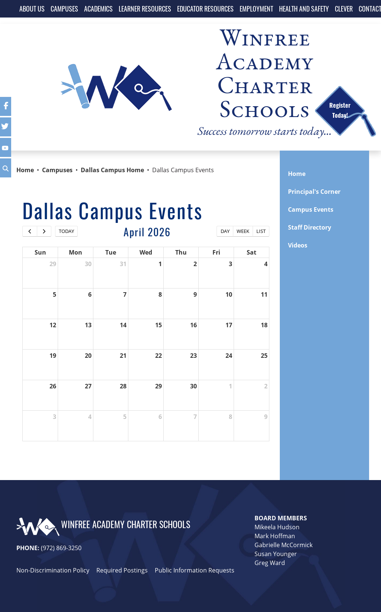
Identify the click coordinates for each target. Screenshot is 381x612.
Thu (181, 252)
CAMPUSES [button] (64, 8)
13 (88, 325)
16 (193, 325)
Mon (75, 252)
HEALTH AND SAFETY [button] (304, 8)
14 (123, 325)
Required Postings (122, 570)
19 (52, 355)
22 (158, 355)
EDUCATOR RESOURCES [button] (205, 8)
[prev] (29, 231)
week (243, 231)
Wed (146, 252)
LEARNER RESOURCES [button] (145, 8)
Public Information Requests (194, 570)
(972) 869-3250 (61, 548)
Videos (297, 245)
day (225, 231)
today (66, 231)
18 (264, 325)
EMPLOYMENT (256, 8)
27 (88, 386)
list (261, 231)
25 (264, 355)
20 (88, 355)
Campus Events (310, 209)
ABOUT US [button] (32, 8)
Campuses (57, 170)
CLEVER (344, 8)
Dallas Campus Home (112, 170)
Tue (110, 252)
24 (228, 355)
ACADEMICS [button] (98, 8)
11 (264, 294)
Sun (40, 252)
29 (52, 264)
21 (123, 355)
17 (228, 325)
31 (123, 264)
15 (158, 325)
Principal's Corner (314, 191)
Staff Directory (309, 227)
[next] (44, 231)
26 (52, 386)
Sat (251, 252)
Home (25, 170)
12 (52, 325)
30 (88, 264)
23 (193, 355)
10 (228, 294)
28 (123, 386)
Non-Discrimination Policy (52, 570)
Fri (216, 252)
